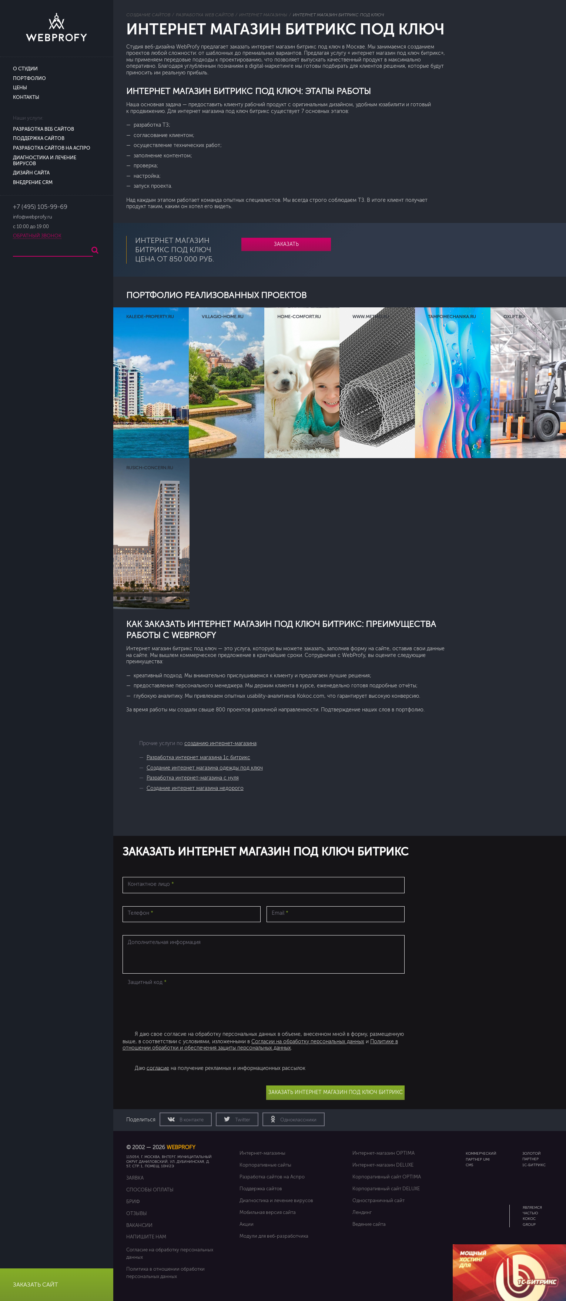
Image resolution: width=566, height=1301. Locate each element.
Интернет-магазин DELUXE (382, 1165)
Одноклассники (298, 1119)
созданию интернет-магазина (220, 743)
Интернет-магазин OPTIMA (383, 1153)
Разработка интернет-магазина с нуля (193, 778)
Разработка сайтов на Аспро (51, 148)
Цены (20, 87)
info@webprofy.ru (32, 217)
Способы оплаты (150, 1189)
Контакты (26, 97)
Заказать (286, 244)
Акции (247, 1224)
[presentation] (179, 1002)
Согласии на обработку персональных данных (307, 1041)
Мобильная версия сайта (268, 1212)
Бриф (133, 1201)
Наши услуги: (28, 118)
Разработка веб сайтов (43, 129)
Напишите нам (146, 1237)
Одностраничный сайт (378, 1200)
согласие (158, 1068)
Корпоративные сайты (265, 1165)
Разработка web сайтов (205, 15)
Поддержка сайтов (38, 138)
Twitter (242, 1119)
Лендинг (362, 1212)
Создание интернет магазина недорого (195, 788)
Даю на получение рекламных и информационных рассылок (220, 1068)
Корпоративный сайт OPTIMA (386, 1177)
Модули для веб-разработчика (274, 1236)
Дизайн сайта (31, 173)
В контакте (191, 1119)
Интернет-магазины (262, 1153)
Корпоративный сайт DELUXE (386, 1188)
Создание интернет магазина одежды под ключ (205, 768)
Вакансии (139, 1225)
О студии (25, 68)
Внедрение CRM (33, 182)
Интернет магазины (263, 15)
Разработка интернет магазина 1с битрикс (198, 757)
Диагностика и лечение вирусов (276, 1200)
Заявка (135, 1178)
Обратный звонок (37, 235)
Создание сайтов (148, 15)
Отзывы (136, 1213)
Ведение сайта (369, 1224)
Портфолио (29, 78)
